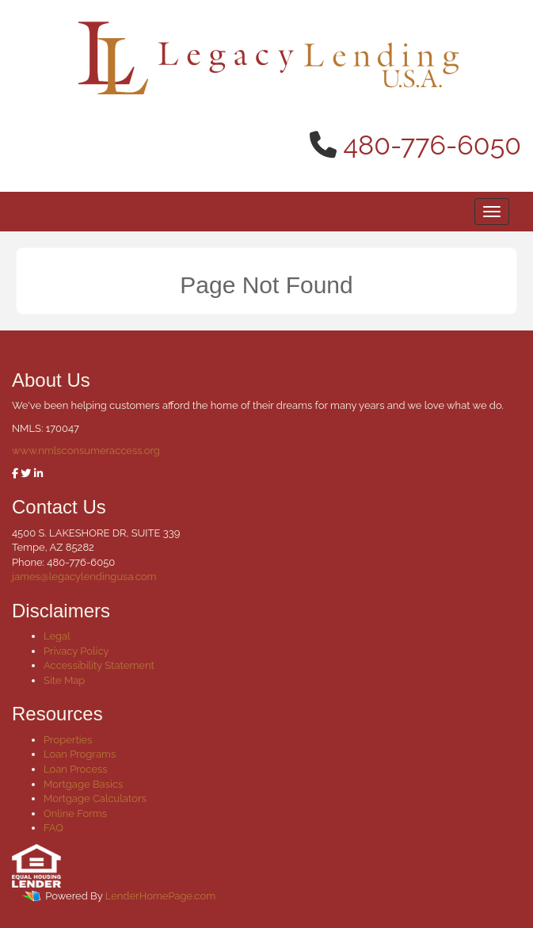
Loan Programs (80, 754)
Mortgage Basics (83, 784)
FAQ (53, 828)
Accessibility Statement (99, 665)
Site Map (64, 680)
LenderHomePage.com (160, 896)
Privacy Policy (76, 651)
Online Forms (75, 813)
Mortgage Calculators (95, 798)
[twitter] (26, 473)
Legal (57, 636)
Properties (68, 740)
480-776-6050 (433, 145)
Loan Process (76, 769)
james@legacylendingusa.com (84, 576)
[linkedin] (38, 473)
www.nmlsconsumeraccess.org (86, 450)
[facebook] (15, 473)
